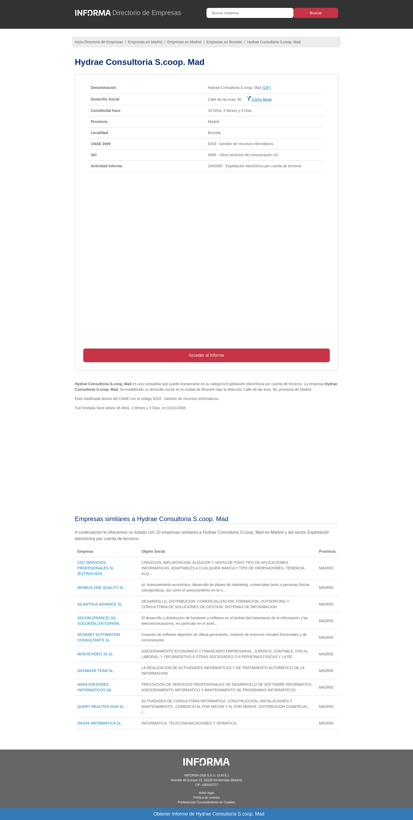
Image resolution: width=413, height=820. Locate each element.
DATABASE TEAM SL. (95, 671)
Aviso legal (206, 793)
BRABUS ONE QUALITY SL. (101, 587)
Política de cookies (206, 797)
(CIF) (266, 87)
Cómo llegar (259, 99)
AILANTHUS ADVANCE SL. (100, 604)
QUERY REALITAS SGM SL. (101, 706)
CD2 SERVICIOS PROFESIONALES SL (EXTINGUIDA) (95, 568)
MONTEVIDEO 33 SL (95, 654)
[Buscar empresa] (249, 13)
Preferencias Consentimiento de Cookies (206, 802)
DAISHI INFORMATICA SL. (99, 723)
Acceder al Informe (206, 355)
